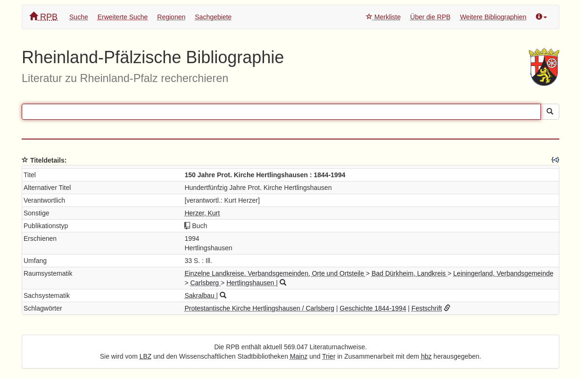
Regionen (171, 17)
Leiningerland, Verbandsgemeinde (503, 273)
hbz (426, 356)
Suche (78, 17)
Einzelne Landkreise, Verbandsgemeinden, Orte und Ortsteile (274, 273)
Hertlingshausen (251, 283)
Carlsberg (205, 283)
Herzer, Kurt (202, 213)
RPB (43, 17)
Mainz (298, 356)
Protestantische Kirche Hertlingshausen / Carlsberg (259, 308)
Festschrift (427, 308)
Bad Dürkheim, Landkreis (410, 273)
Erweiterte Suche (123, 17)
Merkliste (383, 17)
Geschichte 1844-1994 (373, 308)
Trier (328, 356)
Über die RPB (430, 17)
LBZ (146, 356)
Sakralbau (200, 295)
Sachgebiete (213, 17)
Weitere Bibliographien (493, 17)
